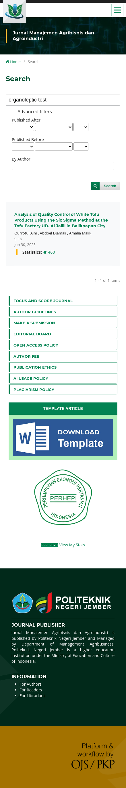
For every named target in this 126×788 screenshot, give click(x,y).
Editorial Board (32, 334)
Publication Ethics (35, 367)
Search (110, 186)
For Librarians (32, 695)
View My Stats (72, 545)
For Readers (31, 690)
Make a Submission (34, 322)
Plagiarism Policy (33, 389)
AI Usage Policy (30, 378)
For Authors (31, 684)
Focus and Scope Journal (43, 300)
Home (13, 61)
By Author (21, 159)
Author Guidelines (34, 312)
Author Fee (26, 356)
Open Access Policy (35, 345)
